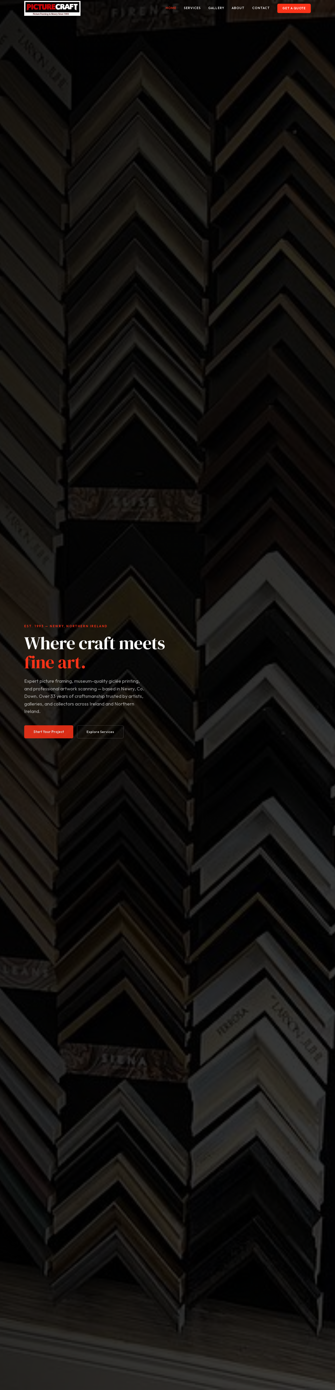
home (171, 8)
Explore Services (100, 737)
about (238, 8)
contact (261, 8)
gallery (216, 8)
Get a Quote (294, 8)
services (192, 8)
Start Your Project (49, 737)
